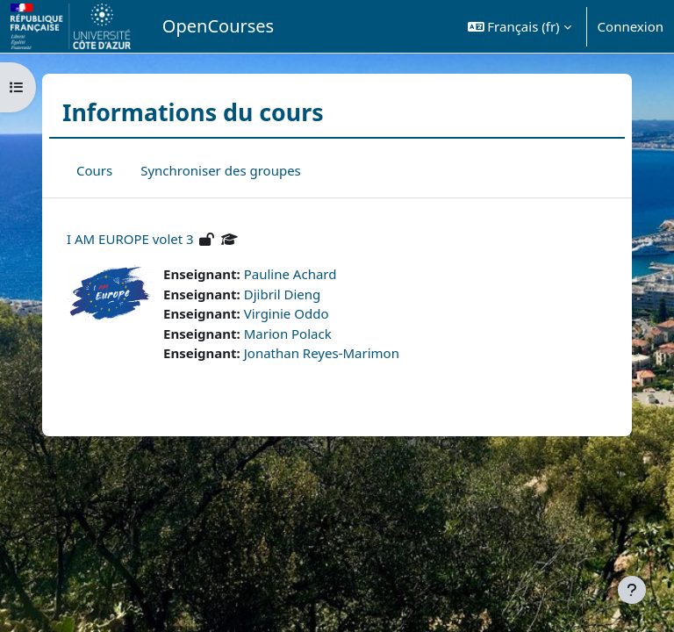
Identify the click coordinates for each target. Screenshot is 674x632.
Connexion (630, 26)
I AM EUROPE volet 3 (130, 239)
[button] (519, 26)
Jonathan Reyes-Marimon (321, 353)
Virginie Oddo (286, 313)
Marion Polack (288, 333)
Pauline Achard (290, 274)
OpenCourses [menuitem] (218, 26)
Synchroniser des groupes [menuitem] (220, 170)
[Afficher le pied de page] (632, 590)
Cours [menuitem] (94, 170)
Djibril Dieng (282, 294)
